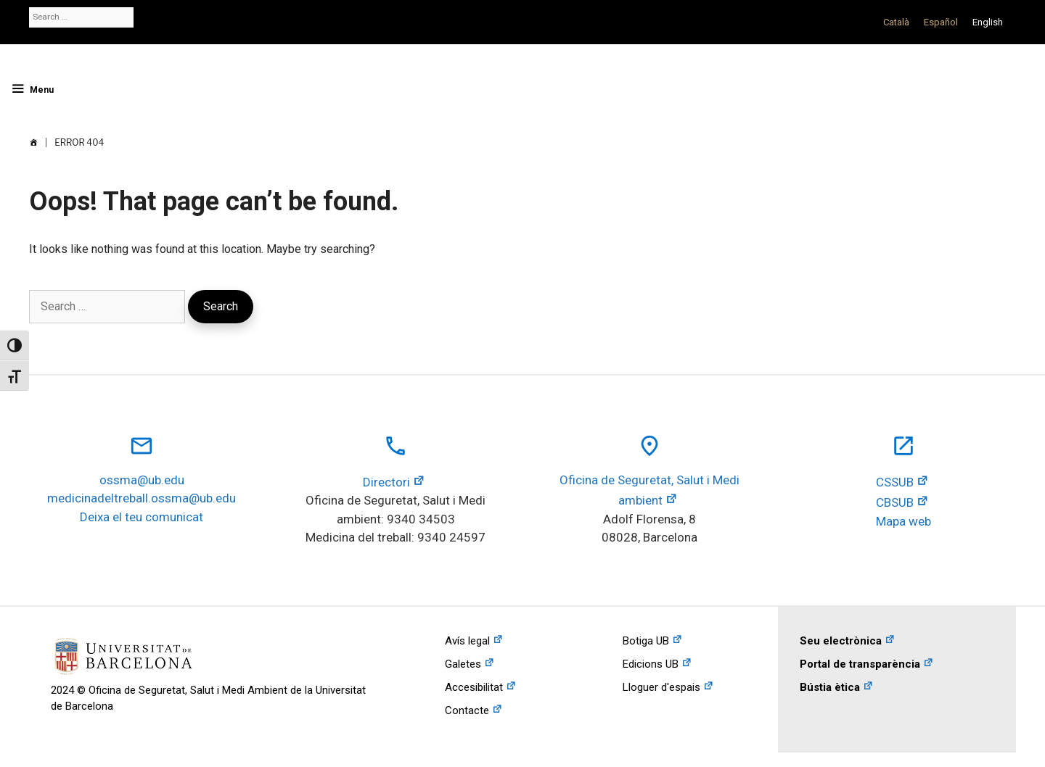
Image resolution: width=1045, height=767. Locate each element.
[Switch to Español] (941, 22)
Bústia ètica (830, 687)
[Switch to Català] (896, 22)
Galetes (463, 664)
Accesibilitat (474, 687)
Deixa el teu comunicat (141, 517)
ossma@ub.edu (141, 480)
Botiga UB (646, 640)
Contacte (467, 710)
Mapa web (903, 521)
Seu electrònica (841, 640)
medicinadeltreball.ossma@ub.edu (141, 498)
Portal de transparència (860, 664)
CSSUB (895, 482)
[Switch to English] (987, 22)
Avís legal (467, 640)
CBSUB (895, 502)
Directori (386, 482)
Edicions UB (651, 664)
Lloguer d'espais (661, 687)
